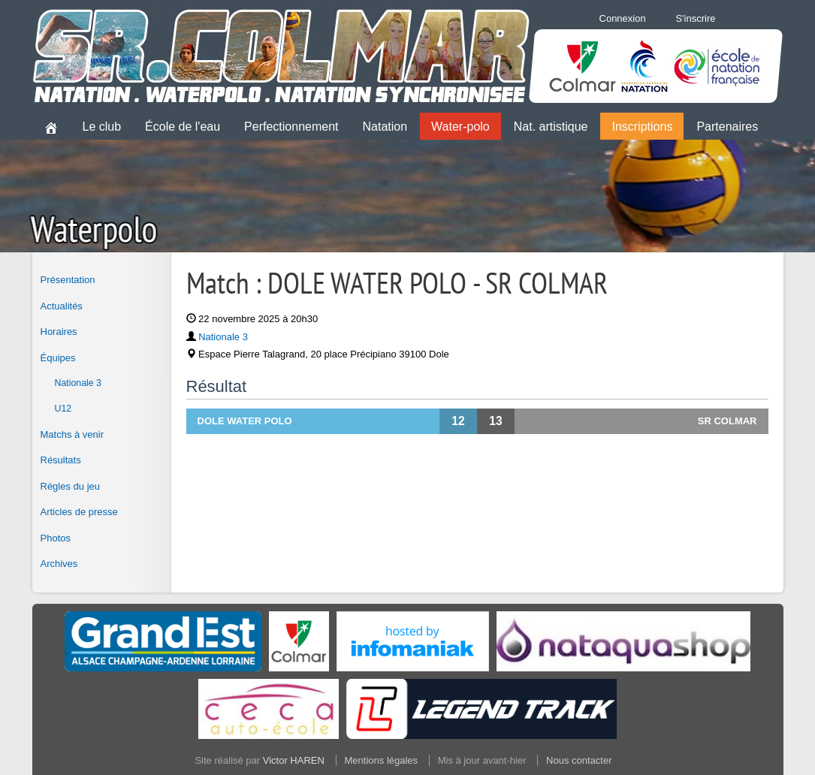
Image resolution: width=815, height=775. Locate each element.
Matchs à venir (72, 434)
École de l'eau (182, 126)
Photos (56, 538)
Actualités (62, 306)
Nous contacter (578, 760)
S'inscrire (695, 18)
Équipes (58, 357)
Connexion (622, 18)
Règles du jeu (71, 486)
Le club (102, 126)
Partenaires (727, 126)
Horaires (59, 331)
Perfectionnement (291, 126)
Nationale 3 (78, 383)
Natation (385, 126)
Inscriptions (641, 126)
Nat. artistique (551, 126)
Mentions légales (381, 760)
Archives (59, 563)
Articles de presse (79, 511)
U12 (63, 408)
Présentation (68, 279)
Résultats (61, 460)
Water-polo (460, 126)
